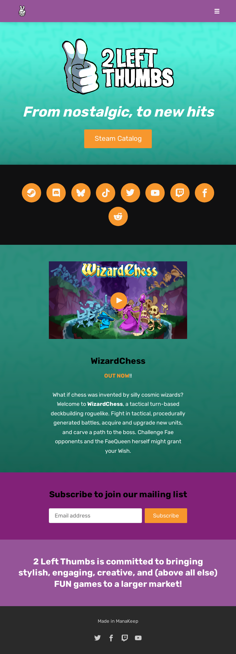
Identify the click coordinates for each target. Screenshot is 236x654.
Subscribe (166, 515)
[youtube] (155, 192)
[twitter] (130, 192)
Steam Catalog (118, 138)
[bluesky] (81, 192)
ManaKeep (127, 621)
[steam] (31, 192)
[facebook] (204, 192)
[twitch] (180, 192)
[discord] (56, 192)
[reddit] (118, 216)
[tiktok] (105, 192)
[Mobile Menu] (215, 11)
